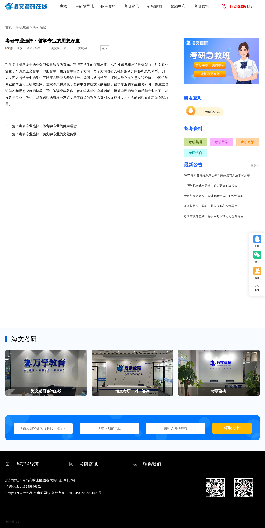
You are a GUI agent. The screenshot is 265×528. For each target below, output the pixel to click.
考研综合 (195, 153)
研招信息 (154, 6)
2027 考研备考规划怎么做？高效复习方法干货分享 (217, 175)
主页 (64, 6)
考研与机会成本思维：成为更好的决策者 (210, 185)
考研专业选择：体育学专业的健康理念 (48, 126)
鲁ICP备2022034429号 (85, 493)
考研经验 (39, 27)
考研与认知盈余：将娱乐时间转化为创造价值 (213, 216)
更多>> (255, 165)
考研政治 (247, 142)
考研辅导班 (84, 6)
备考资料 (108, 6)
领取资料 (232, 428)
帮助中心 (178, 6)
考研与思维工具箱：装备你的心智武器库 (210, 206)
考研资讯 (131, 6)
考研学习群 (212, 111)
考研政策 (201, 6)
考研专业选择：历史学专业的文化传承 (48, 134)
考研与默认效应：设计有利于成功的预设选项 (213, 195)
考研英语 (195, 142)
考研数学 (221, 142)
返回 (105, 48)
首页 (8, 27)
